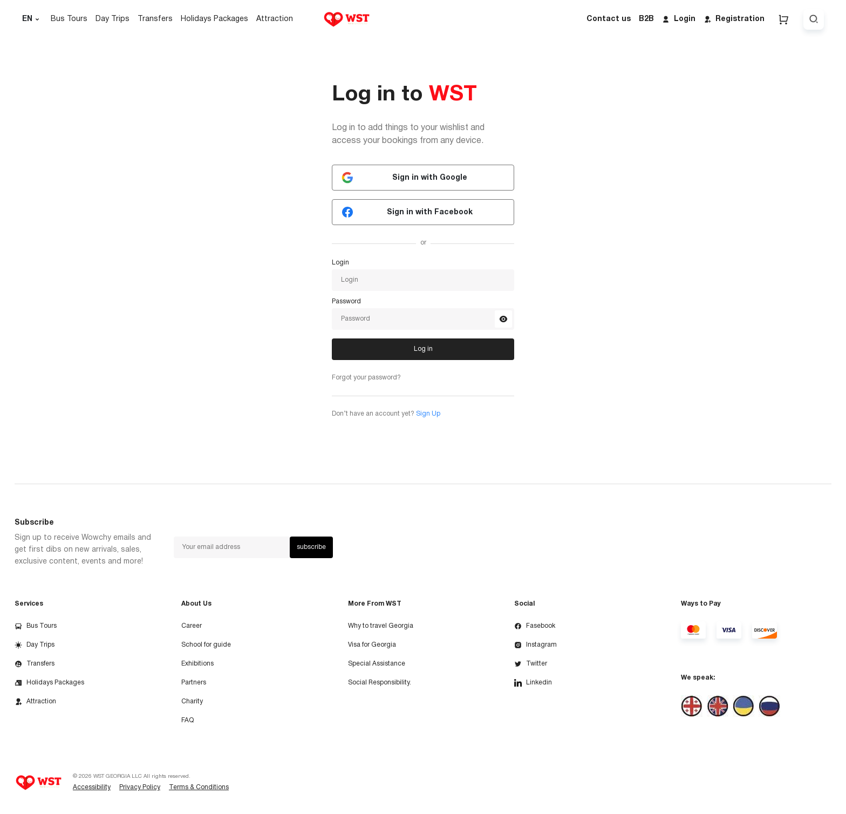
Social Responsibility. (379, 683)
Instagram (535, 645)
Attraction (274, 19)
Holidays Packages (214, 19)
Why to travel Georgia (380, 626)
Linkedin (533, 683)
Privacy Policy (139, 787)
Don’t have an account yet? (386, 414)
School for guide (206, 645)
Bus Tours (69, 19)
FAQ (187, 720)
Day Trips (112, 19)
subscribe (311, 547)
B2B (646, 19)
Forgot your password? (366, 378)
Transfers (155, 19)
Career (191, 626)
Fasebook (534, 626)
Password (346, 302)
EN (32, 19)
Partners (193, 683)
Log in (423, 349)
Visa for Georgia (372, 645)
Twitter (530, 664)
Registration (734, 19)
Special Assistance (376, 664)
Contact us (608, 19)
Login (678, 19)
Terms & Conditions (199, 787)
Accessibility (92, 787)
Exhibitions (197, 664)
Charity (192, 701)
